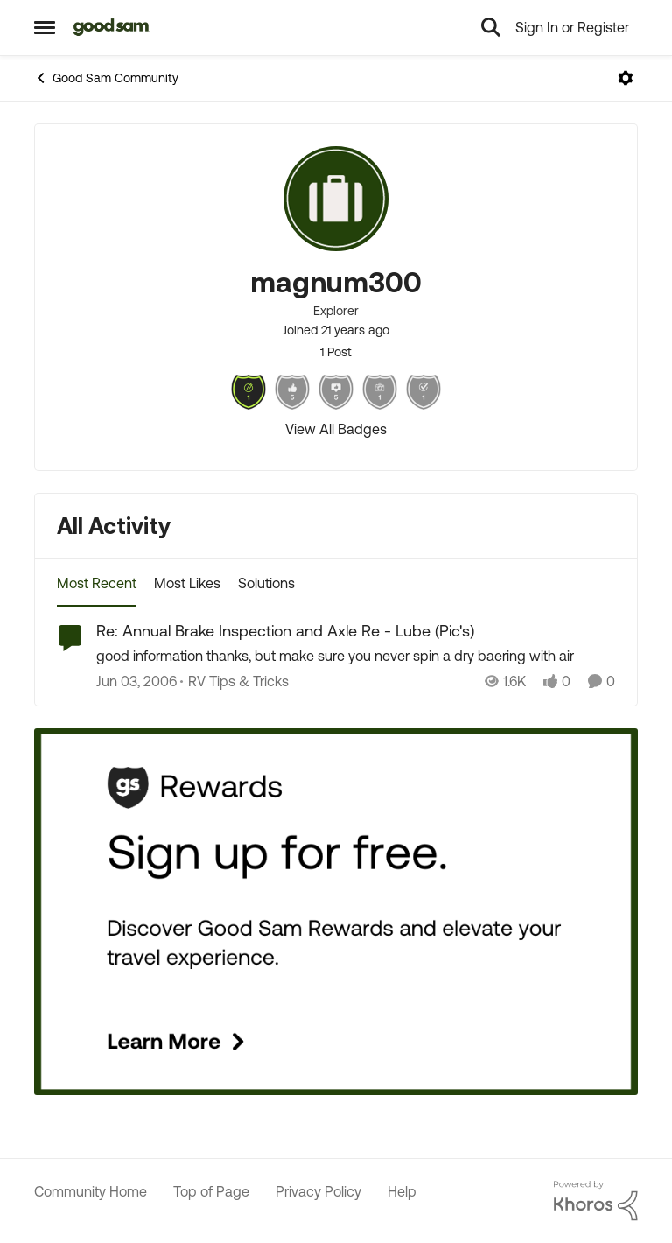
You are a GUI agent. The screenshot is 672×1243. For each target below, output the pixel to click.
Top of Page (211, 1191)
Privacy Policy (318, 1191)
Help (402, 1191)
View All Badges (336, 429)
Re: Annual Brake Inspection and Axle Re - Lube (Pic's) (285, 631)
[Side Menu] (44, 27)
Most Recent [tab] (96, 583)
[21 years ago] (136, 681)
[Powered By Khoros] (596, 1201)
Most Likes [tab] (187, 583)
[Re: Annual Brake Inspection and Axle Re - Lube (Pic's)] (355, 656)
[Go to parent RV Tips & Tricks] (234, 681)
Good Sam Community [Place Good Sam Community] (106, 78)
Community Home (90, 1191)
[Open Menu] (625, 78)
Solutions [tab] (266, 583)
